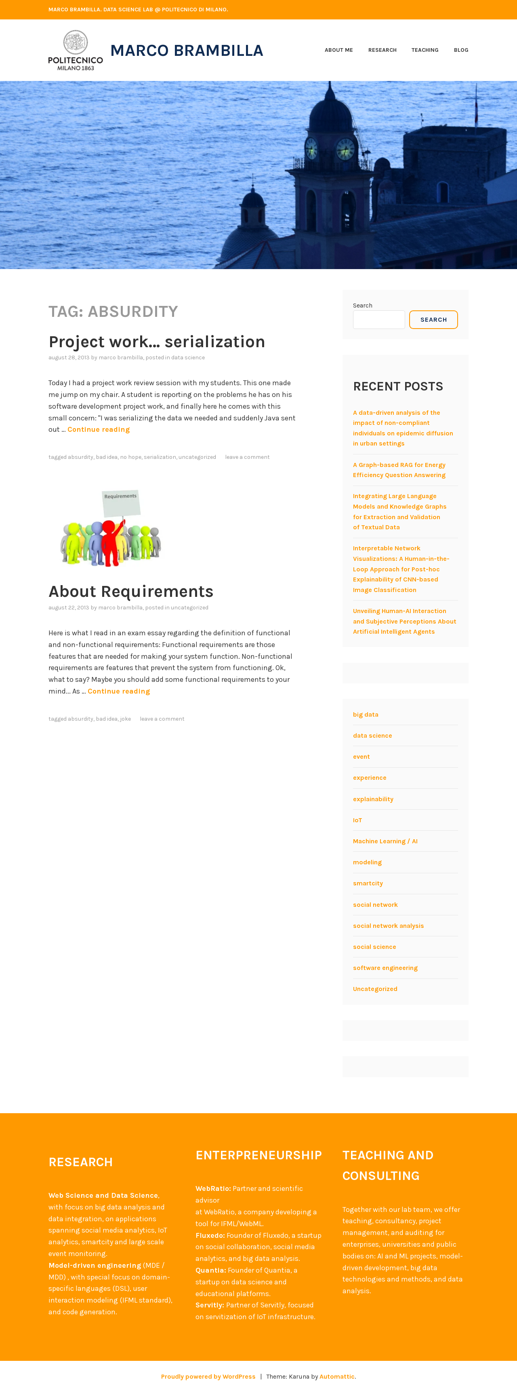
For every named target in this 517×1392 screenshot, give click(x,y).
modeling (367, 862)
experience (370, 777)
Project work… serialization (156, 341)
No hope (130, 457)
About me (339, 50)
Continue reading (98, 429)
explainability (373, 799)
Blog (461, 50)
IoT (357, 820)
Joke (125, 718)
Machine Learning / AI (385, 841)
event (361, 756)
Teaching (425, 50)
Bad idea (107, 457)
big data (365, 714)
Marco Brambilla (186, 50)
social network (375, 904)
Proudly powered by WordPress (208, 1376)
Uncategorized (197, 457)
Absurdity (80, 457)
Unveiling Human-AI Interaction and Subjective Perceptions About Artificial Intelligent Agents (404, 621)
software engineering (385, 968)
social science (374, 947)
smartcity (368, 883)
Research (382, 50)
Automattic (337, 1376)
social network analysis (388, 925)
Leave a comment (247, 457)
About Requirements (131, 591)
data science (188, 357)
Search (362, 305)
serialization (160, 457)
